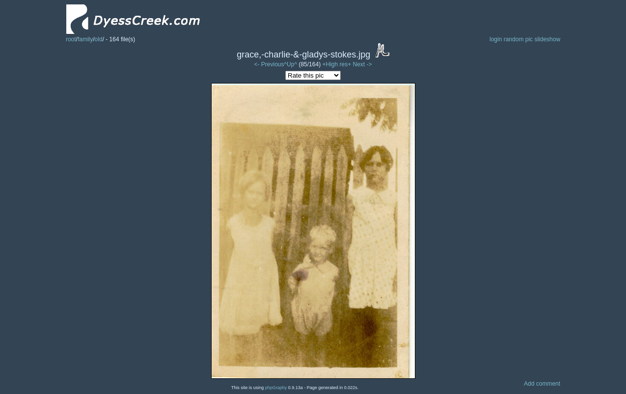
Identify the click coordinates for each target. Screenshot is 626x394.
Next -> (362, 64)
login (496, 39)
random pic (518, 39)
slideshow (547, 39)
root (71, 39)
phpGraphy (276, 387)
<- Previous (269, 64)
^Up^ (290, 64)
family (85, 39)
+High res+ (337, 64)
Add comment (542, 383)
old (99, 39)
